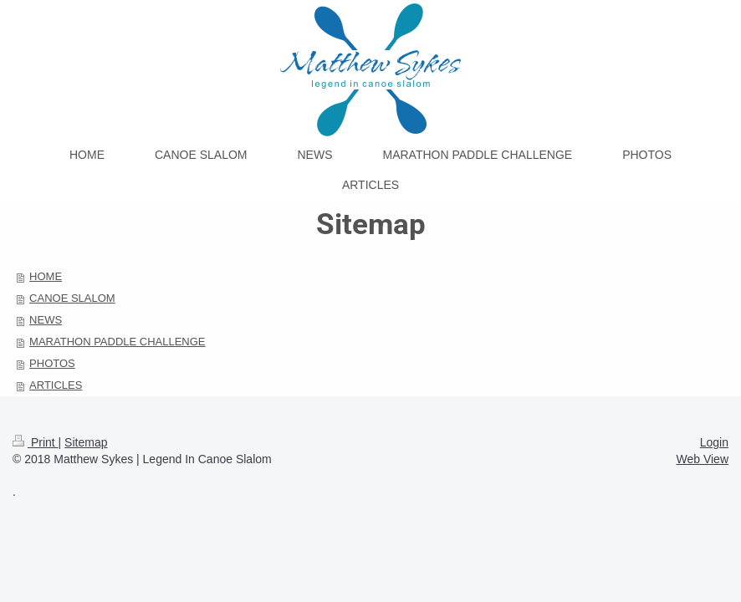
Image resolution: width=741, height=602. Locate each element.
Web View (702, 459)
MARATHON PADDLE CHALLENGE (117, 341)
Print (36, 442)
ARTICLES (55, 385)
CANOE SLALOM (72, 298)
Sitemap (85, 442)
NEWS (45, 320)
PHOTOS (52, 363)
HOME (45, 276)
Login (714, 442)
